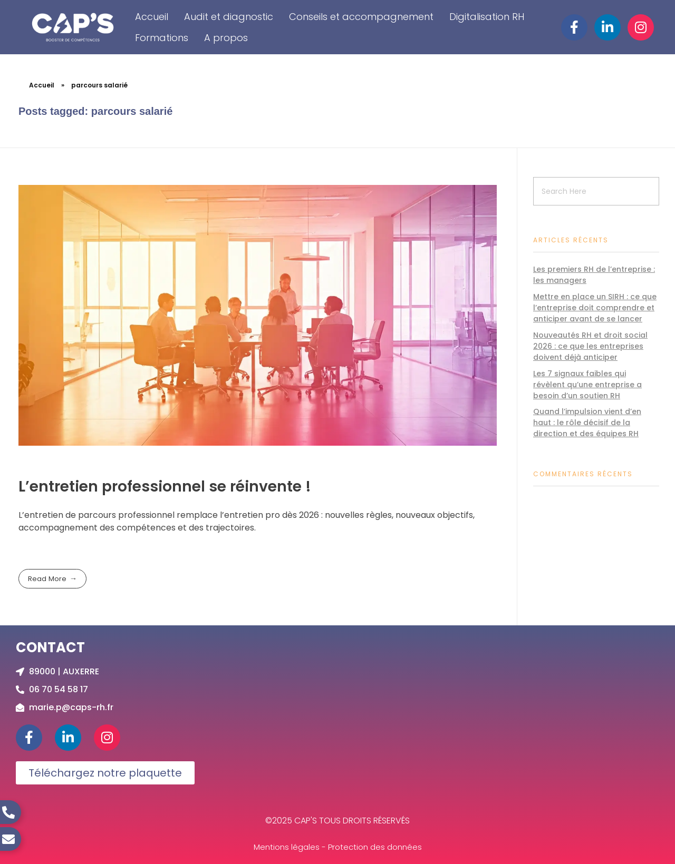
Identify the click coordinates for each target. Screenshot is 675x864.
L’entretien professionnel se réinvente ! (164, 486)
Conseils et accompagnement (361, 16)
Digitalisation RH (486, 16)
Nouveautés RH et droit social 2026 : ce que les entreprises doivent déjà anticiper (590, 346)
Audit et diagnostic (228, 16)
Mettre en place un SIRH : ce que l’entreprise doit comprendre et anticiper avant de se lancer (595, 307)
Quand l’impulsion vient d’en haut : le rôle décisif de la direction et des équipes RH (587, 422)
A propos (226, 37)
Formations (161, 37)
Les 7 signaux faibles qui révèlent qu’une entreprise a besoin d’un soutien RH (587, 384)
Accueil (151, 16)
